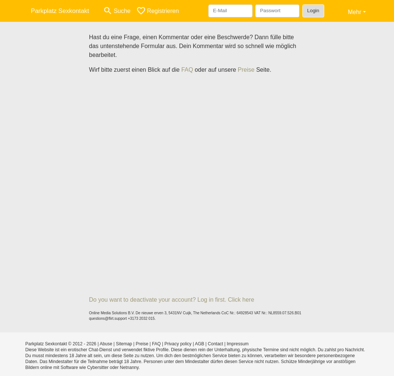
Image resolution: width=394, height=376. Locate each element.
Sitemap (124, 343)
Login (313, 10)
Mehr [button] (354, 12)
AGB (199, 343)
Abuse (106, 343)
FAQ (187, 70)
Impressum (238, 343)
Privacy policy (177, 343)
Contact (215, 343)
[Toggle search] (116, 11)
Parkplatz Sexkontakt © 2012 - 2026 (60, 343)
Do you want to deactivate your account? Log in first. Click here (171, 300)
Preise (246, 70)
